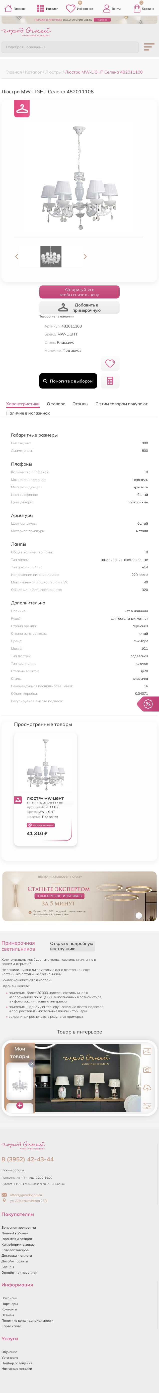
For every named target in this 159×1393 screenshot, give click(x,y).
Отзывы (8, 1315)
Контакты (9, 1309)
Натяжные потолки (17, 1368)
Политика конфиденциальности (27, 1320)
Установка (10, 1357)
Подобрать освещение (26, 47)
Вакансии (9, 1298)
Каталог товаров (15, 1250)
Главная (15, 9)
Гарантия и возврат (17, 1239)
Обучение (9, 1352)
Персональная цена (40, 825)
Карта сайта (11, 1326)
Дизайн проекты (15, 1261)
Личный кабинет (15, 1233)
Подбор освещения (17, 1363)
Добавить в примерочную (79, 307)
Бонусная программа (19, 1227)
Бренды (8, 1267)
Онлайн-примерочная (19, 1272)
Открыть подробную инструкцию (71, 946)
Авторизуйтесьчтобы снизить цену (79, 292)
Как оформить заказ (18, 1244)
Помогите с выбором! (68, 381)
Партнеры (10, 1304)
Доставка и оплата (17, 1255)
